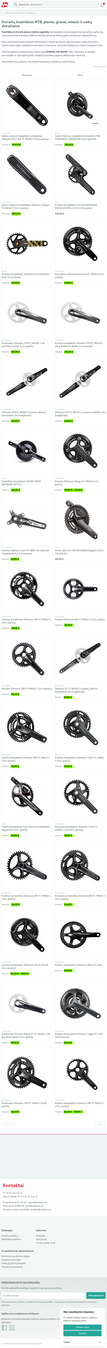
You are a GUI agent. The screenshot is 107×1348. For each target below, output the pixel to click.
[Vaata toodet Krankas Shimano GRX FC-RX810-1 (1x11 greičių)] (80, 589)
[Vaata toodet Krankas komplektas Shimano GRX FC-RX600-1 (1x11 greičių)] (27, 865)
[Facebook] (4, 1328)
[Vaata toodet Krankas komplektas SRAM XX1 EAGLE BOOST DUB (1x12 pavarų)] (27, 243)
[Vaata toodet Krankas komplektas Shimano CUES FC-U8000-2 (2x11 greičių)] (80, 727)
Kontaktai (40, 1235)
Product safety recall (45, 1242)
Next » (100, 1124)
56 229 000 (24, 1209)
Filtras (80, 75)
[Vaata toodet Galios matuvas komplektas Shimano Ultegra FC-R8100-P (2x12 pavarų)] (27, 174)
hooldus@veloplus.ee (41, 1209)
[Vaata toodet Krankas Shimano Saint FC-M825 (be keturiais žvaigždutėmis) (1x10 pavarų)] (27, 520)
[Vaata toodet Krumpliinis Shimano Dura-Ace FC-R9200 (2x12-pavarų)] (80, 243)
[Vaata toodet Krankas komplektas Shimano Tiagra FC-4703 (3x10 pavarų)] (80, 1003)
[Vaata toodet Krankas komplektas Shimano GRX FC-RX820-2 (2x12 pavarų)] (27, 589)
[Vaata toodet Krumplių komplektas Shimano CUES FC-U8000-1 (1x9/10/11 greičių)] (80, 796)
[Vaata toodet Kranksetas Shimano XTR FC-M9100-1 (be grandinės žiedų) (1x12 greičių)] (27, 312)
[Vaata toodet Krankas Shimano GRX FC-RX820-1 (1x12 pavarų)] (27, 658)
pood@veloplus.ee (34, 1205)
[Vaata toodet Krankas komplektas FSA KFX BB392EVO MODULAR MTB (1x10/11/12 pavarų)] (80, 174)
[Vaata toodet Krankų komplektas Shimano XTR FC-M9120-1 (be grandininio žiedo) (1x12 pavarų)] (80, 312)
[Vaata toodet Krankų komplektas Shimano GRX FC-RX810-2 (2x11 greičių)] (27, 727)
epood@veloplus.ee (38, 1202)
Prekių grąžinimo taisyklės (13, 1263)
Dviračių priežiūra (9, 1235)
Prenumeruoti (96, 1295)
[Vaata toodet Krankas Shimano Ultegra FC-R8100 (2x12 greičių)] (80, 450)
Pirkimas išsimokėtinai (12, 1267)
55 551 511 (22, 1202)
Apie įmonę (41, 1239)
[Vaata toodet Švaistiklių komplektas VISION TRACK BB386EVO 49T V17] (27, 450)
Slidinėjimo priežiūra (11, 1239)
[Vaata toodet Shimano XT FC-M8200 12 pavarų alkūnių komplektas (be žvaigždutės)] (80, 658)
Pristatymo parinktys (11, 1259)
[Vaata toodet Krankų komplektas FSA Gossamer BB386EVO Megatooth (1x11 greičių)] (27, 796)
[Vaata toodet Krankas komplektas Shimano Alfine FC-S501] (80, 934)
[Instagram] (12, 1328)
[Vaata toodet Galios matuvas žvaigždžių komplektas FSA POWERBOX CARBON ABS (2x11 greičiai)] (80, 105)
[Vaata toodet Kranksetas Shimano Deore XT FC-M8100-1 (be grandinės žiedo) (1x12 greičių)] (27, 1003)
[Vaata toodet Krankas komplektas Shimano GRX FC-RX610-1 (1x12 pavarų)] (80, 1072)
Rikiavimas (27, 75)
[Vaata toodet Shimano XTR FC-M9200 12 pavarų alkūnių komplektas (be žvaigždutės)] (27, 381)
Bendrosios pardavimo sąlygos (15, 1256)
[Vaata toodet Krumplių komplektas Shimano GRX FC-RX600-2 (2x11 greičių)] (80, 865)
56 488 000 (19, 1205)
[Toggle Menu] (6, 4)
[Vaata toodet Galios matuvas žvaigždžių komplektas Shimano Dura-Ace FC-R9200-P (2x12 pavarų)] (27, 105)
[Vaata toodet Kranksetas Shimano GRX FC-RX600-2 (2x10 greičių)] (27, 1072)
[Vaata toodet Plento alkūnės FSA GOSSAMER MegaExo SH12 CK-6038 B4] (80, 520)
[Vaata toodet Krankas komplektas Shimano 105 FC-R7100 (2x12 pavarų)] (27, 934)
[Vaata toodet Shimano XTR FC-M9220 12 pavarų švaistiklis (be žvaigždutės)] (80, 381)
